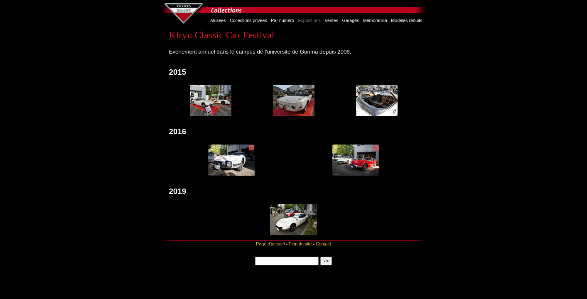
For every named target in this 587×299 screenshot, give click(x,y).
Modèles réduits (406, 20)
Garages (350, 20)
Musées (218, 20)
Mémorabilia (375, 20)
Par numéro (282, 20)
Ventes (331, 20)
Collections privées (248, 20)
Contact (323, 243)
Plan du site (300, 243)
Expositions (309, 20)
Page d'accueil (270, 243)
